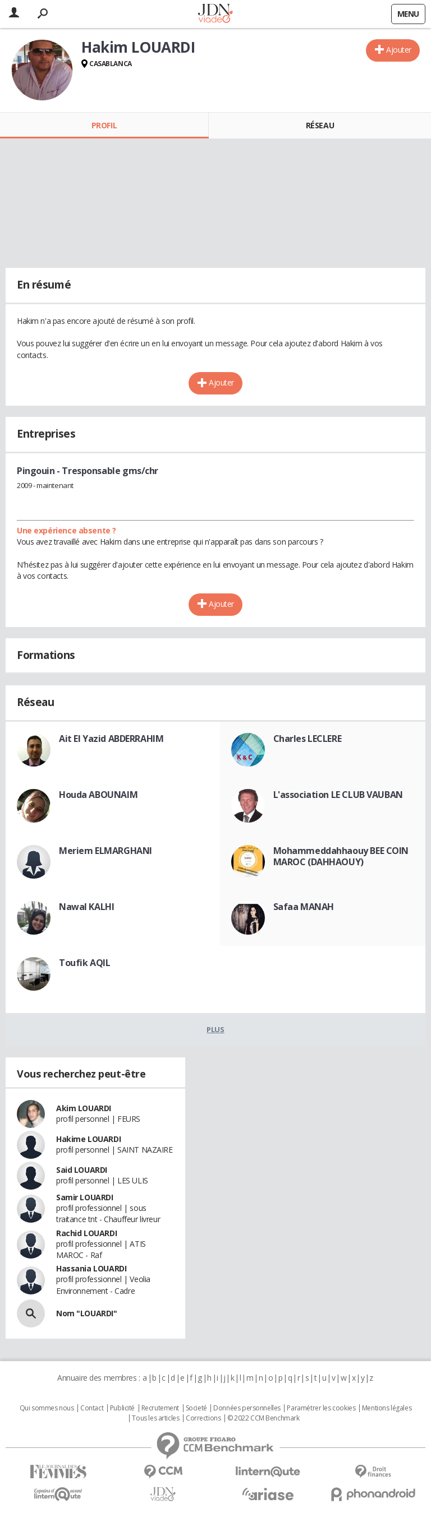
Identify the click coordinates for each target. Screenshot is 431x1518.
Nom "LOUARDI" (86, 1313)
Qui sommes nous (47, 1408)
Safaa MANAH (303, 906)
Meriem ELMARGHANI (105, 850)
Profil (104, 125)
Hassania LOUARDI (91, 1268)
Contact (91, 1408)
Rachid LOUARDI (86, 1233)
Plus (215, 1029)
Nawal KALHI (86, 906)
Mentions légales (386, 1408)
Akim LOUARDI (83, 1108)
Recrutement (160, 1408)
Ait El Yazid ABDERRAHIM (111, 738)
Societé (196, 1408)
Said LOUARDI (81, 1169)
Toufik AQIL (84, 963)
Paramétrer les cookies (321, 1408)
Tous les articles (155, 1418)
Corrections (203, 1418)
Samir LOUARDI (84, 1197)
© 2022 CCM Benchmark (263, 1418)
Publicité (122, 1408)
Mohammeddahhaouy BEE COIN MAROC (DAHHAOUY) (341, 856)
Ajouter (398, 49)
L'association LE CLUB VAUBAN (338, 794)
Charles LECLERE (307, 738)
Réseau (320, 125)
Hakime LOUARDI (88, 1139)
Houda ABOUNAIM (98, 794)
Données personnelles (247, 1408)
